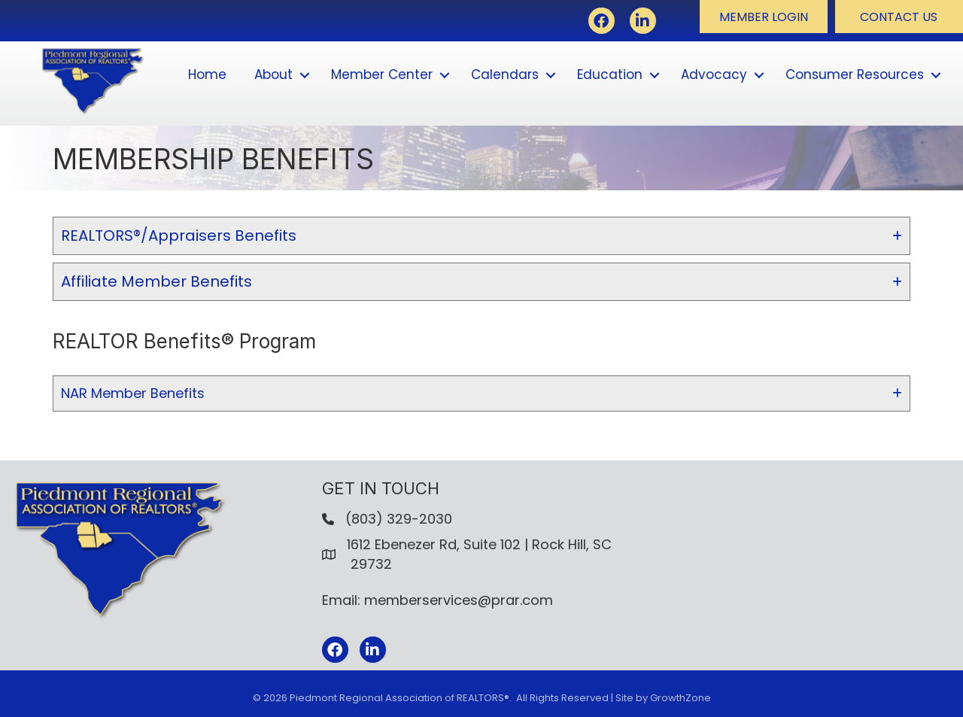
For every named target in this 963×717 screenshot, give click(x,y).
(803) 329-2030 (398, 518)
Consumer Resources (854, 74)
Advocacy (714, 74)
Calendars (505, 74)
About (273, 74)
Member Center (382, 74)
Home (207, 74)
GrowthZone (680, 698)
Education (610, 74)
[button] (764, 16)
